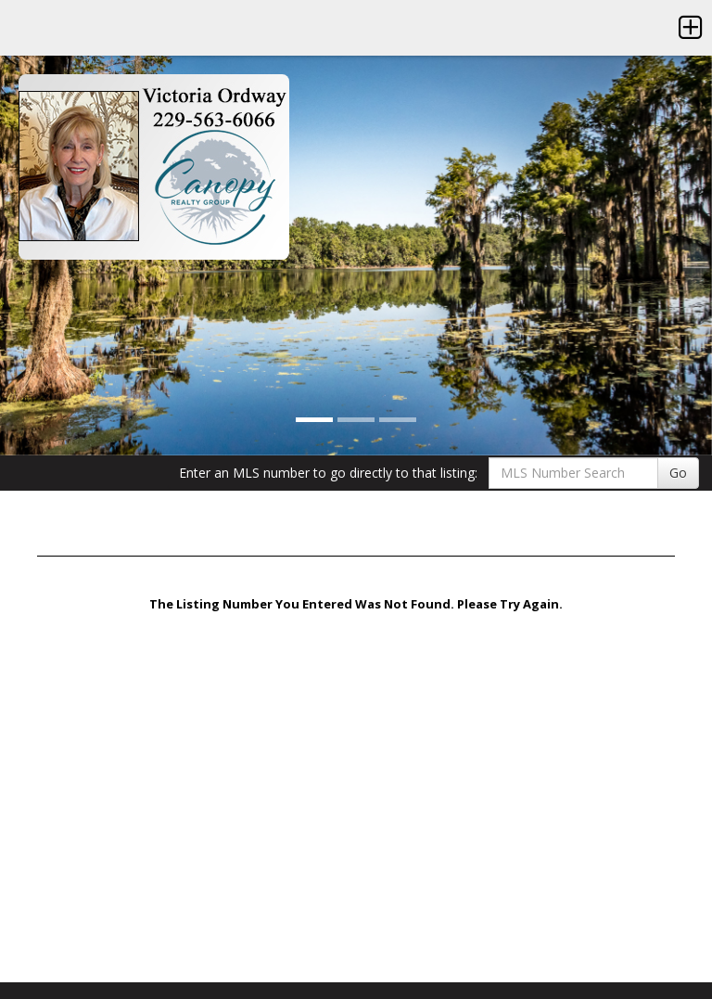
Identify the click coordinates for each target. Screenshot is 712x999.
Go (678, 472)
